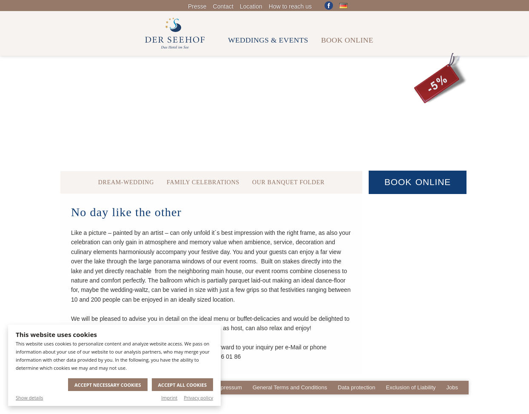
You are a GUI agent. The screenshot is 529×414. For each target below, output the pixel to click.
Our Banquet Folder (288, 182)
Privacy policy (198, 397)
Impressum (228, 387)
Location (251, 6)
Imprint (169, 397)
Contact (223, 6)
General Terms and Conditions (290, 387)
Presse (197, 6)
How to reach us (290, 6)
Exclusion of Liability (410, 387)
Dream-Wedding (126, 182)
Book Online (417, 182)
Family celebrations (203, 182)
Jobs (452, 387)
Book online (347, 40)
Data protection (356, 387)
